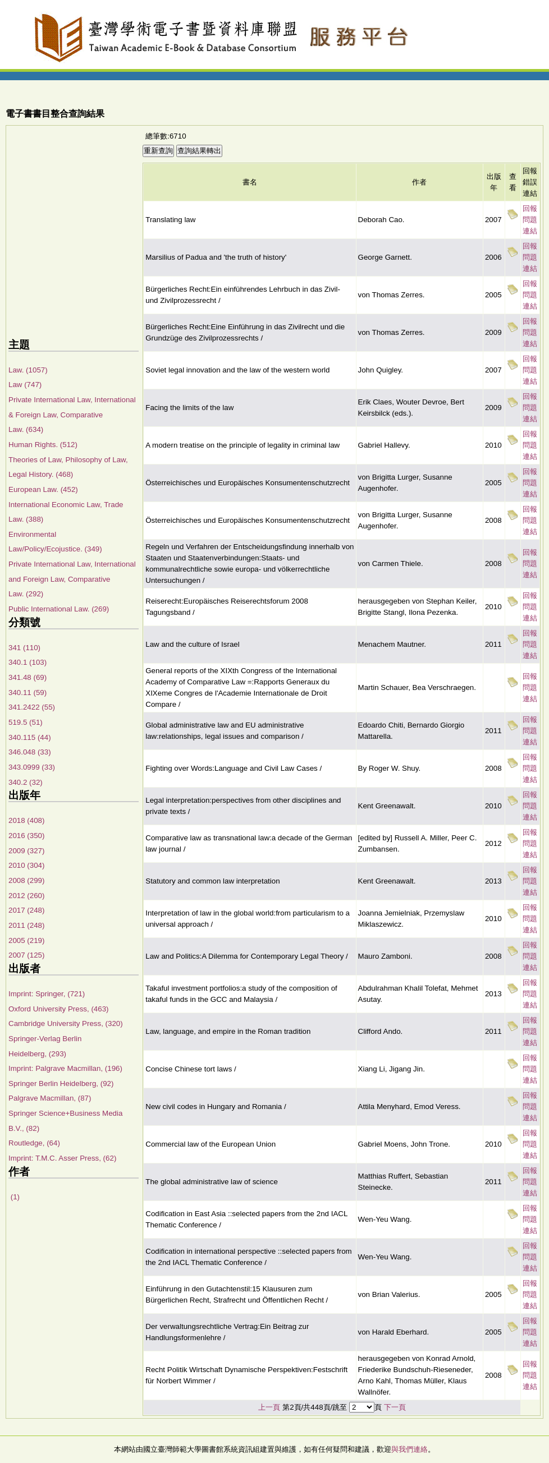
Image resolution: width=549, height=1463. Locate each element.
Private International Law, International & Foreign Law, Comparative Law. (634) (72, 414)
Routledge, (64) (34, 1143)
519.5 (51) (25, 722)
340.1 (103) (27, 662)
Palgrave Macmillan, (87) (49, 1098)
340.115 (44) (29, 737)
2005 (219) (26, 940)
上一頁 (269, 1407)
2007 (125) (26, 955)
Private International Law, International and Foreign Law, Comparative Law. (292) (72, 579)
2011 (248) (26, 925)
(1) (14, 1197)
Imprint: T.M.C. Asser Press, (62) (62, 1158)
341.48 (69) (27, 677)
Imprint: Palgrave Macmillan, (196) (65, 1068)
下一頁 (395, 1407)
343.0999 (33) (31, 767)
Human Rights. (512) (42, 444)
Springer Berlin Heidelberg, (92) (60, 1083)
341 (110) (24, 647)
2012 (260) (26, 895)
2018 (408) (26, 820)
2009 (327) (26, 850)
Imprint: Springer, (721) (46, 994)
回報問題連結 (530, 219)
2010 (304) (26, 865)
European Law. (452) (43, 489)
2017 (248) (26, 910)
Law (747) (25, 384)
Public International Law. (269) (58, 609)
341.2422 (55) (31, 707)
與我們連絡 (409, 1449)
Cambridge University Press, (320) (65, 1023)
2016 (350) (26, 835)
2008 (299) (26, 880)
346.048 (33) (29, 752)
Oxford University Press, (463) (58, 1009)
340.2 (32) (25, 782)
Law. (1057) (28, 370)
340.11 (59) (27, 692)
